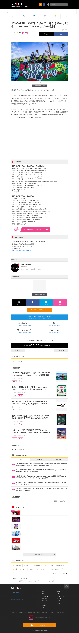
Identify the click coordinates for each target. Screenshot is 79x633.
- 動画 (58, 591)
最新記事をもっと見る (60, 501)
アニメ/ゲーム (33, 569)
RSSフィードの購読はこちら (40, 309)
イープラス (14, 578)
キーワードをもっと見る (60, 573)
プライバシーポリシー (61, 612)
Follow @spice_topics (25, 325)
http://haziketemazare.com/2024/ (21, 250)
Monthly (58, 459)
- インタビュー (61, 596)
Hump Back (17, 565)
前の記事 (16, 350)
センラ (23, 569)
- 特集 (58, 603)
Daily (20, 459)
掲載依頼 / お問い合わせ (34, 612)
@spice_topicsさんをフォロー (19, 599)
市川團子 (44, 569)
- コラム (59, 601)
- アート (43, 603)
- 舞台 (42, 593)
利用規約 (51, 612)
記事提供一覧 (22, 612)
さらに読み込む (45, 554)
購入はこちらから (36, 229)
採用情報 (44, 612)
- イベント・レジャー (46, 596)
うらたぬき (49, 565)
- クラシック (44, 598)
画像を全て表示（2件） (39, 85)
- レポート (59, 598)
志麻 (15, 569)
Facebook (16, 592)
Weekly (39, 459)
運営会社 (14, 612)
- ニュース (59, 593)
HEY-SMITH (17, 361)
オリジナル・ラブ (57, 569)
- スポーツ (43, 605)
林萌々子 (27, 565)
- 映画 (42, 608)
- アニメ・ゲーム (45, 601)
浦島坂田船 (38, 565)
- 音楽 (42, 591)
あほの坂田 (60, 565)
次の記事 (63, 350)
